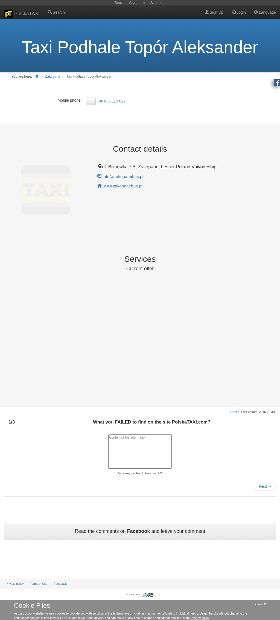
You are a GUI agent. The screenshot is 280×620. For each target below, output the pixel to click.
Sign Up (214, 12)
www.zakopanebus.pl (122, 186)
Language (265, 12)
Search (56, 12)
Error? (235, 411)
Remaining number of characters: (137, 473)
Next (265, 486)
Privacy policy (15, 583)
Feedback (60, 583)
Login (239, 12)
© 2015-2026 (140, 594)
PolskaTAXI (22, 14)
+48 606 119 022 (111, 101)
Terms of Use (38, 583)
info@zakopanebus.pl (123, 176)
